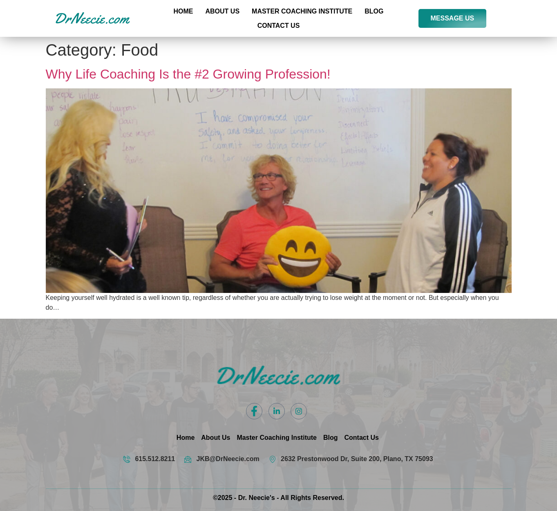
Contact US (278, 25)
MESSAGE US (452, 18)
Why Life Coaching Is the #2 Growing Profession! (188, 74)
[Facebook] (254, 411)
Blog (374, 11)
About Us (223, 11)
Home (183, 11)
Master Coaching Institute (302, 11)
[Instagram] (299, 411)
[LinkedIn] (276, 411)
